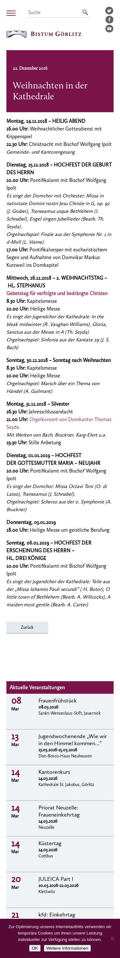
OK (35, 948)
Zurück (27, 627)
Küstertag (49, 843)
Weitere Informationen (67, 948)
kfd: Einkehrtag (56, 914)
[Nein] (112, 938)
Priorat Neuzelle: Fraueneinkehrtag (59, 811)
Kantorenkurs (54, 771)
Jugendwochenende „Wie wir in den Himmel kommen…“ (72, 740)
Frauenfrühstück (57, 700)
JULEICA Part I (55, 878)
